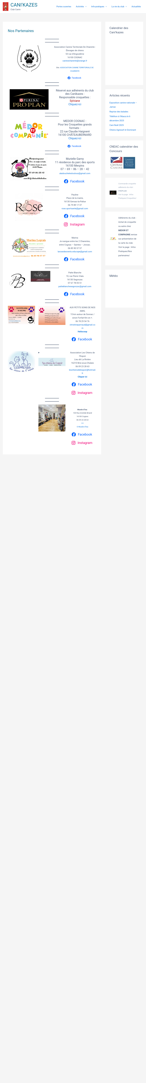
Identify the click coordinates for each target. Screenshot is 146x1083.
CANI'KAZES (23, 5)
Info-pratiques (102, 6)
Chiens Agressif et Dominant (123, 130)
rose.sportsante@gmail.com (75, 208)
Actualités (137, 6)
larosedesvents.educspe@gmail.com (75, 251)
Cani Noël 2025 (117, 125)
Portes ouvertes (72, 6)
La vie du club (120, 6)
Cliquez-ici (74, 104)
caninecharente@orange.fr (74, 61)
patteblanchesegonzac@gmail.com (74, 286)
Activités (86, 6)
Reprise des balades (119, 111)
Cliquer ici (82, 376)
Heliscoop (82, 331)
